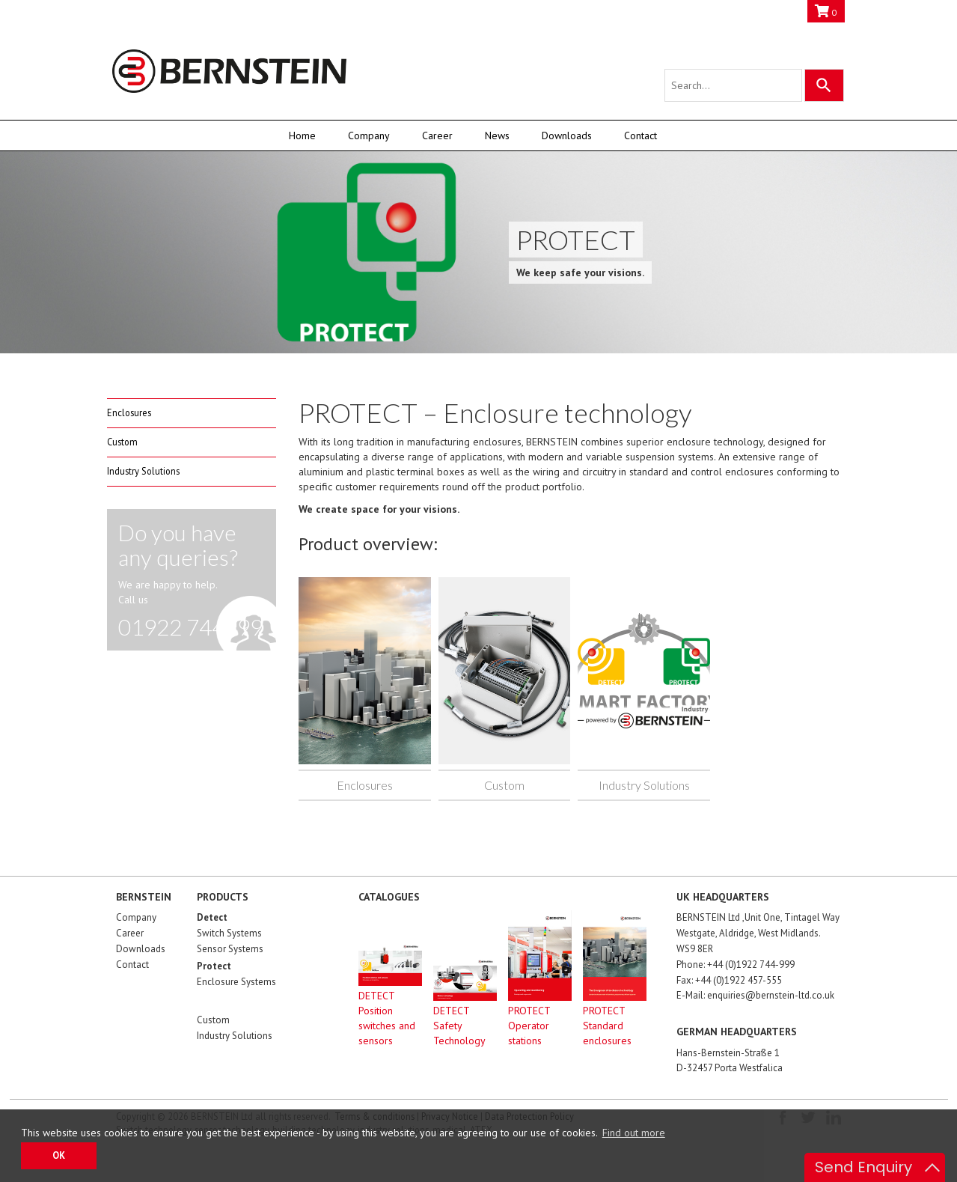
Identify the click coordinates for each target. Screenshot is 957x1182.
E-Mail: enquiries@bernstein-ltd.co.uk (755, 995)
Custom (122, 442)
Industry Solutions (143, 471)
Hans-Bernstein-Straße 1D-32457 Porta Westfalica (729, 1061)
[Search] (824, 85)
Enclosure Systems (236, 981)
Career (437, 135)
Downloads (567, 135)
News (497, 135)
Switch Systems (229, 933)
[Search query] (733, 85)
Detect (212, 917)
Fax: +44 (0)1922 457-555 (729, 980)
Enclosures (129, 412)
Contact (640, 135)
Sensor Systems (230, 948)
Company (369, 135)
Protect (214, 966)
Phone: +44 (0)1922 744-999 (735, 964)
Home (302, 135)
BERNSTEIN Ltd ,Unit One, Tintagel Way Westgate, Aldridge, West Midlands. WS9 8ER (758, 933)
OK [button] (58, 1155)
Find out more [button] (633, 1132)
